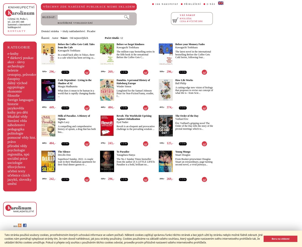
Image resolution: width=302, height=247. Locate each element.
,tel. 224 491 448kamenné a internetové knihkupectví (19, 23)
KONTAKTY (17, 31)
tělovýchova (16, 167)
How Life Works (184, 80)
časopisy (14, 79)
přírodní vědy (17, 146)
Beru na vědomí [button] (280, 238)
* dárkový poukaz (21, 58)
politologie (15, 133)
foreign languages (21, 100)
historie (13, 104)
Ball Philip (180, 83)
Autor (55, 37)
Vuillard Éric (181, 119)
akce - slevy (16, 62)
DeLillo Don (64, 154)
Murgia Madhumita (67, 86)
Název (64, 37)
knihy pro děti (18, 112)
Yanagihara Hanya (126, 154)
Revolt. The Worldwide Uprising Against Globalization (134, 117)
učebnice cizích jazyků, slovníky (20, 177)
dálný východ (17, 83)
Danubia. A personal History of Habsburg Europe (133, 82)
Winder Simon (124, 86)
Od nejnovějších (79, 37)
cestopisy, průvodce (22, 75)
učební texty (16, 171)
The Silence (64, 151)
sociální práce (18, 159)
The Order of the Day (186, 115)
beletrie (13, 70)
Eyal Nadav (122, 122)
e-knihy (13, 54)
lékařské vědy (18, 117)
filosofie (14, 96)
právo (12, 142)
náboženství (16, 125)
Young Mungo (182, 151)
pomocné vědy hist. (22, 138)
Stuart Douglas (182, 154)
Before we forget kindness (130, 44)
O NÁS (211, 4)
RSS (17, 226)
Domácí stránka (50, 31)
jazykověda (16, 108)
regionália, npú (18, 154)
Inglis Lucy (63, 122)
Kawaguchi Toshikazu (69, 50)
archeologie (16, 66)
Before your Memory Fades (190, 44)
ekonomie (15, 91)
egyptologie (16, 87)
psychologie (16, 150)
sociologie (15, 163)
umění (12, 184)
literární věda (17, 121)
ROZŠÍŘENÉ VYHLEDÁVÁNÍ (75, 23)
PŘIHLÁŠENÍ (192, 4)
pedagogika (16, 129)
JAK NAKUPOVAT (166, 4)
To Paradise (123, 151)
